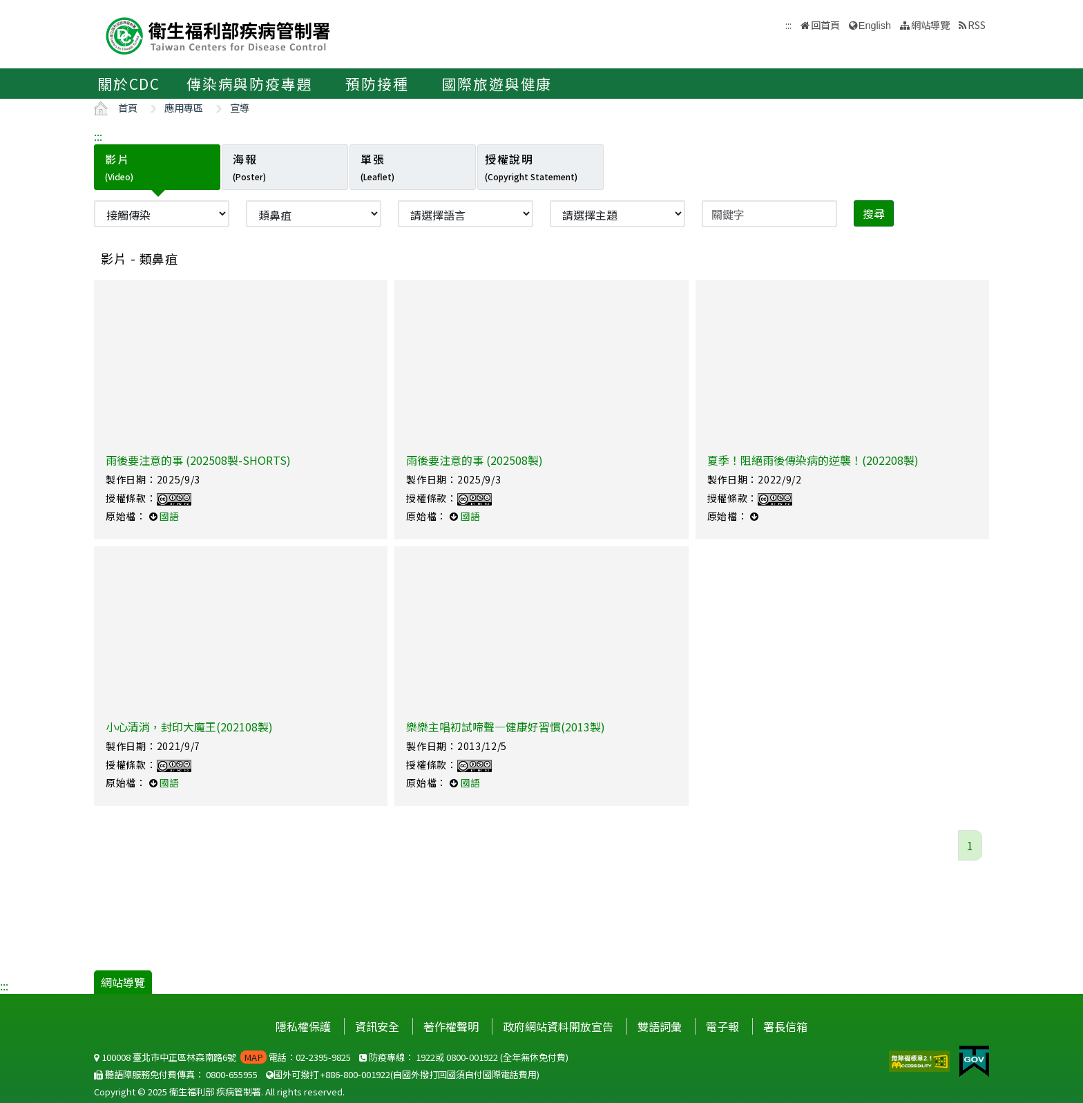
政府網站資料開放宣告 (558, 1026)
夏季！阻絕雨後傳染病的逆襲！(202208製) (813, 460)
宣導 (239, 107)
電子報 (722, 1026)
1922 (425, 1057)
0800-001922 (472, 1057)
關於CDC (128, 83)
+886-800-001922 (355, 1074)
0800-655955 (232, 1074)
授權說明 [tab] (531, 166)
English (875, 25)
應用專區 (183, 107)
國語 (169, 516)
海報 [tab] (249, 166)
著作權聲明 (451, 1026)
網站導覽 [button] (930, 24)
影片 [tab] (119, 166)
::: (98, 136)
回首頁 (825, 24)
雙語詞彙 (660, 1026)
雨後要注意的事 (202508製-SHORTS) (198, 460)
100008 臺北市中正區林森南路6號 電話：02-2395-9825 (222, 1057)
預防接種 (376, 83)
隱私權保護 (303, 1026)
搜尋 (874, 213)
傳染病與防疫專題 (249, 83)
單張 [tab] (377, 166)
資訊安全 (377, 1026)
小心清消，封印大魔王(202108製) (189, 726)
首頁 (127, 107)
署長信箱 (785, 1026)
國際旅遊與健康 (497, 83)
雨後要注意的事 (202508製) (474, 460)
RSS (977, 24)
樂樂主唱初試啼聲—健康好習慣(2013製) (505, 726)
